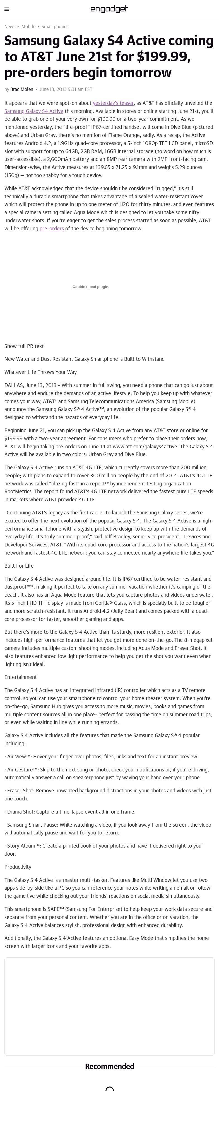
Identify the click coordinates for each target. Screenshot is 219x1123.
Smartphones (55, 27)
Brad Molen (21, 89)
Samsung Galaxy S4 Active (33, 111)
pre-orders (52, 228)
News (9, 27)
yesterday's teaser (113, 103)
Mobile (28, 27)
